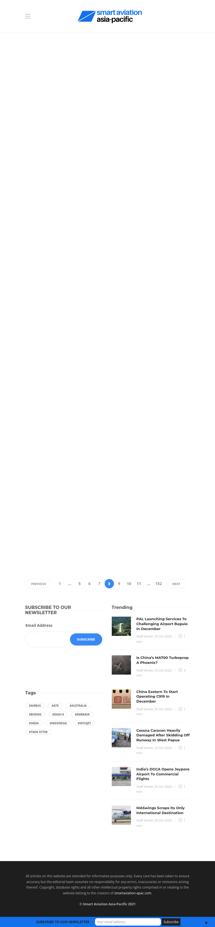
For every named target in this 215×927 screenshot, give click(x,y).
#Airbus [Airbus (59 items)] (35, 706)
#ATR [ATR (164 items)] (55, 706)
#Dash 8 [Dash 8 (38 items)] (58, 714)
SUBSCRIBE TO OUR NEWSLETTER (63, 922)
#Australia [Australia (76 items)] (78, 706)
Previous (38, 584)
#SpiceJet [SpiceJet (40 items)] (84, 723)
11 (139, 583)
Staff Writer (144, 636)
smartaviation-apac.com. (133, 893)
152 (158, 583)
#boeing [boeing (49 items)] (35, 714)
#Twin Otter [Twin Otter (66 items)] (38, 732)
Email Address (39, 625)
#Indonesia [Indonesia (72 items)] (58, 723)
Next (176, 584)
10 (129, 583)
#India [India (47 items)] (34, 723)
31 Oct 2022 (163, 636)
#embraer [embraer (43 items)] (82, 714)
